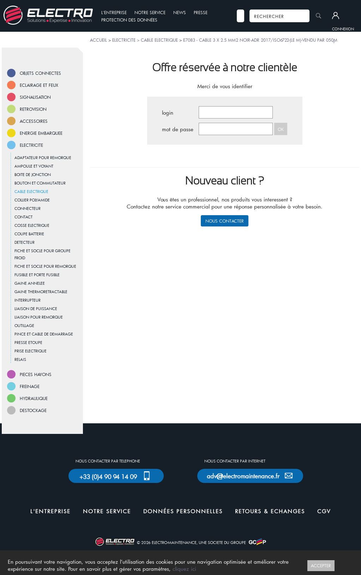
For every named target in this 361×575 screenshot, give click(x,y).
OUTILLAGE (24, 325)
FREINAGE (30, 386)
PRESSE (200, 12)
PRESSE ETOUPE (28, 342)
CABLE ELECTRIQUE (31, 191)
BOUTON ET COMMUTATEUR (40, 183)
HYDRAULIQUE (34, 398)
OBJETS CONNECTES (40, 73)
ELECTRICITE (31, 145)
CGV (324, 511)
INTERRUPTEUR (27, 300)
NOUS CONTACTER (224, 221)
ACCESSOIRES (34, 121)
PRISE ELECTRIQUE (30, 350)
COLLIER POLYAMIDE (32, 199)
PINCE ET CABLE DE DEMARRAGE (43, 334)
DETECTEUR (24, 242)
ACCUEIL (98, 40)
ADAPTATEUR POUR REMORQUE (42, 157)
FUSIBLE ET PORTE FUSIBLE (37, 274)
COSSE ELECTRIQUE (31, 225)
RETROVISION (33, 109)
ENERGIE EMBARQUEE (41, 133)
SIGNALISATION (35, 97)
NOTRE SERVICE (150, 12)
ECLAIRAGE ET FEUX (39, 85)
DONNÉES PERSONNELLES (183, 511)
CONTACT (23, 216)
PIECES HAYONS (36, 374)
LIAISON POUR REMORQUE (38, 317)
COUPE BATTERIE (29, 233)
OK (281, 129)
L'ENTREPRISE (114, 12)
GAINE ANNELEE (29, 283)
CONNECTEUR (27, 208)
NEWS (179, 12)
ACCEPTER (321, 565)
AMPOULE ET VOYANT (33, 166)
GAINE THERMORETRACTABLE (40, 291)
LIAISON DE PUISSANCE (35, 308)
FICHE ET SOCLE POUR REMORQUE (45, 266)
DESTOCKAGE (33, 410)
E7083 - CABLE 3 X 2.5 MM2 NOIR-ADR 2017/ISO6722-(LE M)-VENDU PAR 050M (260, 40)
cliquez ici (184, 568)
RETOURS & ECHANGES (270, 511)
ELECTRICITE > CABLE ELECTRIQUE (145, 40)
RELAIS (20, 359)
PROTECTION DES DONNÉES (129, 20)
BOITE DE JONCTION (32, 174)
